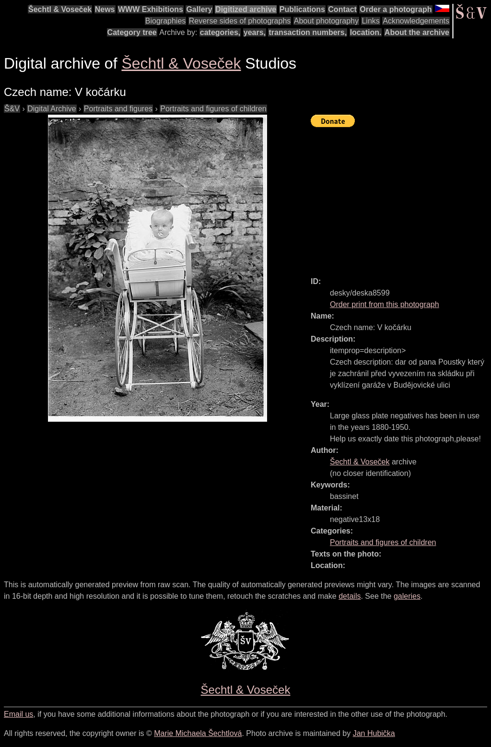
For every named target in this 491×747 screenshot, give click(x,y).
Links (370, 21)
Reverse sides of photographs (240, 21)
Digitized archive (245, 9)
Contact (342, 9)
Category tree (132, 32)
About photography (326, 21)
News (105, 9)
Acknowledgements (416, 21)
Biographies (165, 21)
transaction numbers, (308, 32)
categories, (220, 32)
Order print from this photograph (384, 304)
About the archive (417, 32)
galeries (407, 596)
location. (366, 32)
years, (255, 32)
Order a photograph (396, 9)
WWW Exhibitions (150, 9)
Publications (302, 9)
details (350, 596)
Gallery (199, 9)
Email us (18, 714)
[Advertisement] (401, 197)
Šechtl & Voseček (60, 9)
